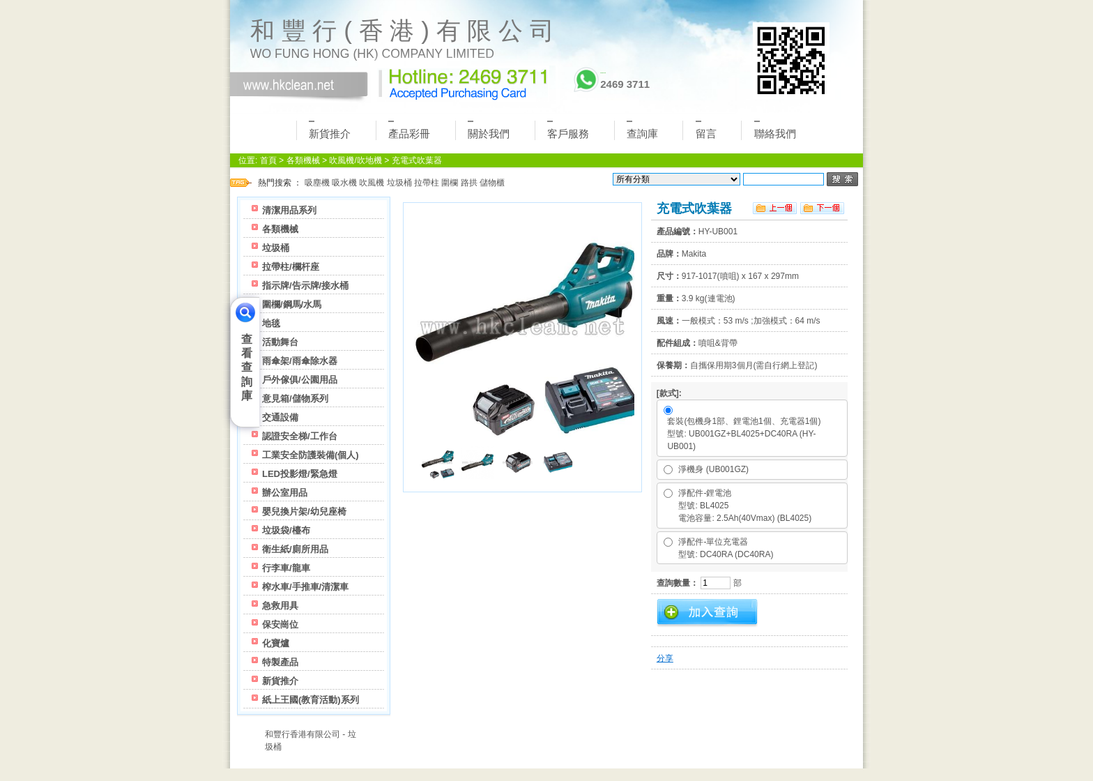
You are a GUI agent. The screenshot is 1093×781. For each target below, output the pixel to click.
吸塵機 (317, 183)
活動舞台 (280, 342)
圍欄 (449, 183)
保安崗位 (280, 624)
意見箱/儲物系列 (295, 398)
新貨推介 (330, 130)
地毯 (271, 323)
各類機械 (303, 160)
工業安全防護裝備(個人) (310, 455)
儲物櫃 (492, 183)
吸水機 (344, 183)
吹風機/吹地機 (355, 160)
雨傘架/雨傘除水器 (299, 361)
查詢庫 (642, 130)
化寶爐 (275, 643)
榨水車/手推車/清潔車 (305, 587)
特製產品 (280, 662)
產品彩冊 (409, 130)
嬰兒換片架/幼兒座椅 (304, 511)
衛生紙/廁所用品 (295, 549)
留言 (706, 130)
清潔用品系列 (289, 210)
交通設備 (280, 417)
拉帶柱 (426, 183)
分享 (665, 658)
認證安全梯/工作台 (299, 436)
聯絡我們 (775, 130)
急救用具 (280, 605)
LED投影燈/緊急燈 (299, 474)
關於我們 (489, 130)
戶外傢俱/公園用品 (299, 379)
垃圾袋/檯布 (286, 530)
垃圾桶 (399, 183)
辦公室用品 (284, 492)
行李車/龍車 (286, 568)
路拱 (469, 183)
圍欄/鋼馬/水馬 (291, 304)
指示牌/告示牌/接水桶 (305, 285)
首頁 (268, 160)
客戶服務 (568, 130)
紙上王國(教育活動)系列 (310, 700)
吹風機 (371, 183)
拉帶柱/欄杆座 (290, 266)
